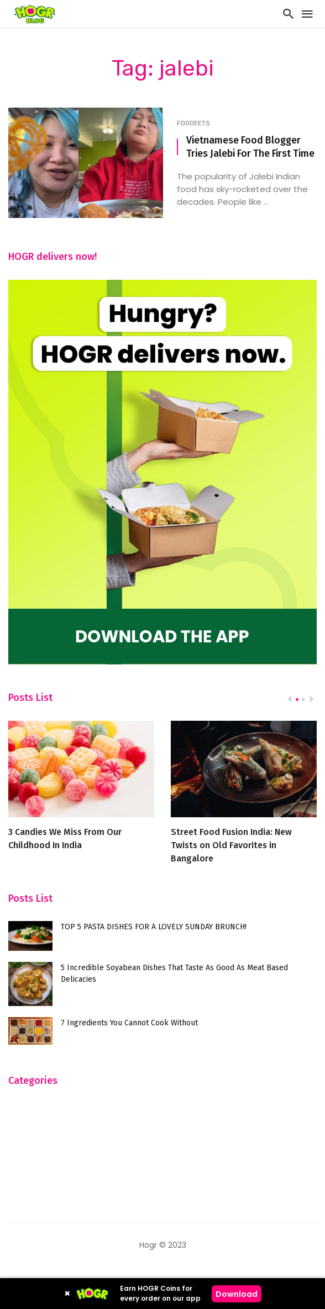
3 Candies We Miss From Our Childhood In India (65, 838)
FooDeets (193, 123)
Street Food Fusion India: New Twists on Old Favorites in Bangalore (231, 845)
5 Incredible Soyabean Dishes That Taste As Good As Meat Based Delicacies (174, 973)
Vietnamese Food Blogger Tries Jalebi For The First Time (250, 147)
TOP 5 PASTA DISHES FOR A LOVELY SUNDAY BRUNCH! (154, 927)
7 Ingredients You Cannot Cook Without (129, 1023)
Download (237, 1294)
